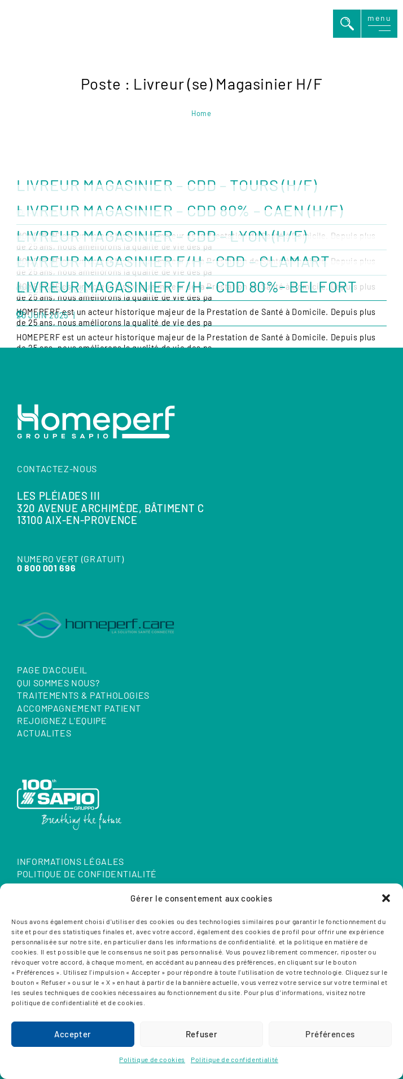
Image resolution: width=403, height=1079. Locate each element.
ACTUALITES (44, 732)
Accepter (72, 1034)
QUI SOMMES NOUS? (58, 682)
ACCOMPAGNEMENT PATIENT (79, 707)
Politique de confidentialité (234, 1059)
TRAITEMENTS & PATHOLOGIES (83, 695)
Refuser (201, 1034)
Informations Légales (70, 861)
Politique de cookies (152, 1059)
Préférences (330, 1034)
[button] (386, 898)
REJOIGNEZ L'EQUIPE (62, 720)
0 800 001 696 (46, 567)
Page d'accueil (52, 669)
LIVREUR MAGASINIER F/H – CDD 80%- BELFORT (186, 286)
